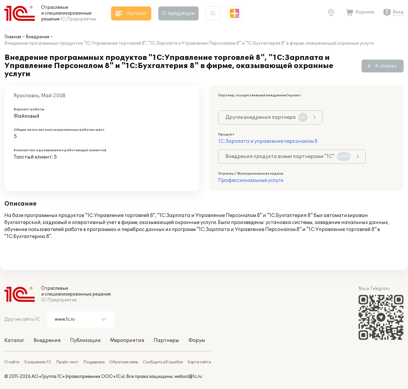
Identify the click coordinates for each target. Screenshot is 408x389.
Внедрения (37, 36)
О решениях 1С (37, 362)
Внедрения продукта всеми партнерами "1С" (288, 156)
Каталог (14, 340)
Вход (398, 12)
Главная (12, 36)
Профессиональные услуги (251, 180)
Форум (196, 340)
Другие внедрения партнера (266, 117)
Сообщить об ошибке (163, 362)
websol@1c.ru (188, 376)
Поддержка (94, 362)
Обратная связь (123, 362)
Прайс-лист (67, 362)
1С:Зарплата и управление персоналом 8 (267, 141)
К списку (386, 66)
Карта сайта (199, 362)
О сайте (11, 362)
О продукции (178, 13)
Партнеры (166, 340)
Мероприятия (127, 340)
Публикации (85, 340)
